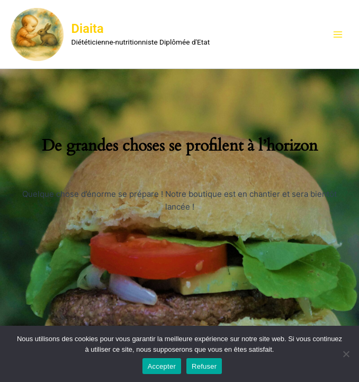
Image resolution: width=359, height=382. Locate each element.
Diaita (87, 28)
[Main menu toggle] (337, 34)
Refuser (204, 366)
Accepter (162, 366)
